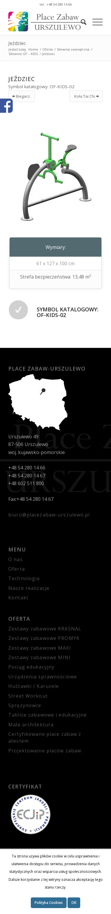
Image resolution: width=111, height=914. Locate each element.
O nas (15, 559)
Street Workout (28, 696)
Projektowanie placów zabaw (44, 750)
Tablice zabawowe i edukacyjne (47, 715)
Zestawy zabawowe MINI (39, 657)
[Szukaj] (80, 22)
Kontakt (18, 597)
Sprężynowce (24, 705)
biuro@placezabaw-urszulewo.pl (49, 514)
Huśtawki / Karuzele (33, 686)
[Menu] (94, 22)
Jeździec (17, 43)
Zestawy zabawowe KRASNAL (44, 628)
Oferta (16, 569)
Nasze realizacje (28, 588)
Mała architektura (31, 724)
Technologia (24, 578)
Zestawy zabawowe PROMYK (44, 638)
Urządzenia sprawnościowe (42, 676)
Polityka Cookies (49, 902)
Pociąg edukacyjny (31, 667)
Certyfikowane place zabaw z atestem (44, 737)
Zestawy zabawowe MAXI (39, 648)
